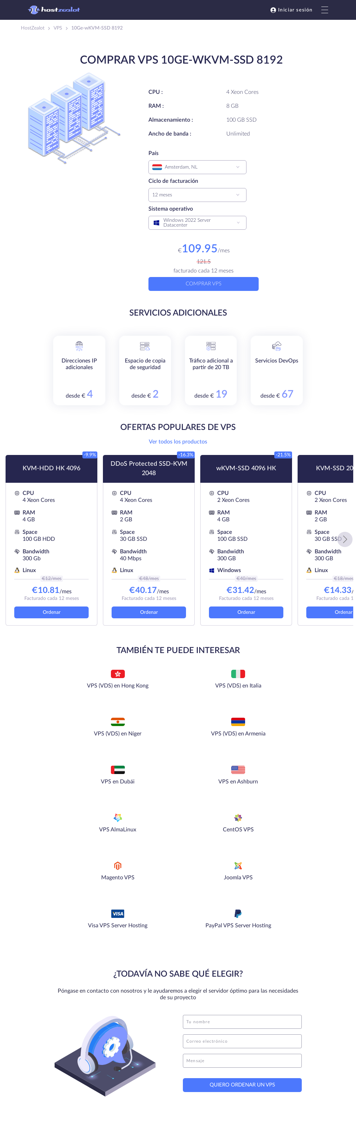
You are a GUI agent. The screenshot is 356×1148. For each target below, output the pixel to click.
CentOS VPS (290, 734)
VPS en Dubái (65, 734)
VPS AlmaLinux (215, 734)
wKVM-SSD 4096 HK (246, 468)
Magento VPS (65, 782)
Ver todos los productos (178, 442)
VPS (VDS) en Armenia (291, 686)
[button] (345, 539)
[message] (242, 917)
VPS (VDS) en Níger (216, 686)
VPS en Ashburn (140, 734)
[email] (242, 897)
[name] (242, 878)
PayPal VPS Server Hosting (291, 787)
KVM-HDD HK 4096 (51, 468)
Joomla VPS (140, 782)
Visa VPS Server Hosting (215, 787)
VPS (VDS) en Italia (141, 686)
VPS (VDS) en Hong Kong (65, 691)
